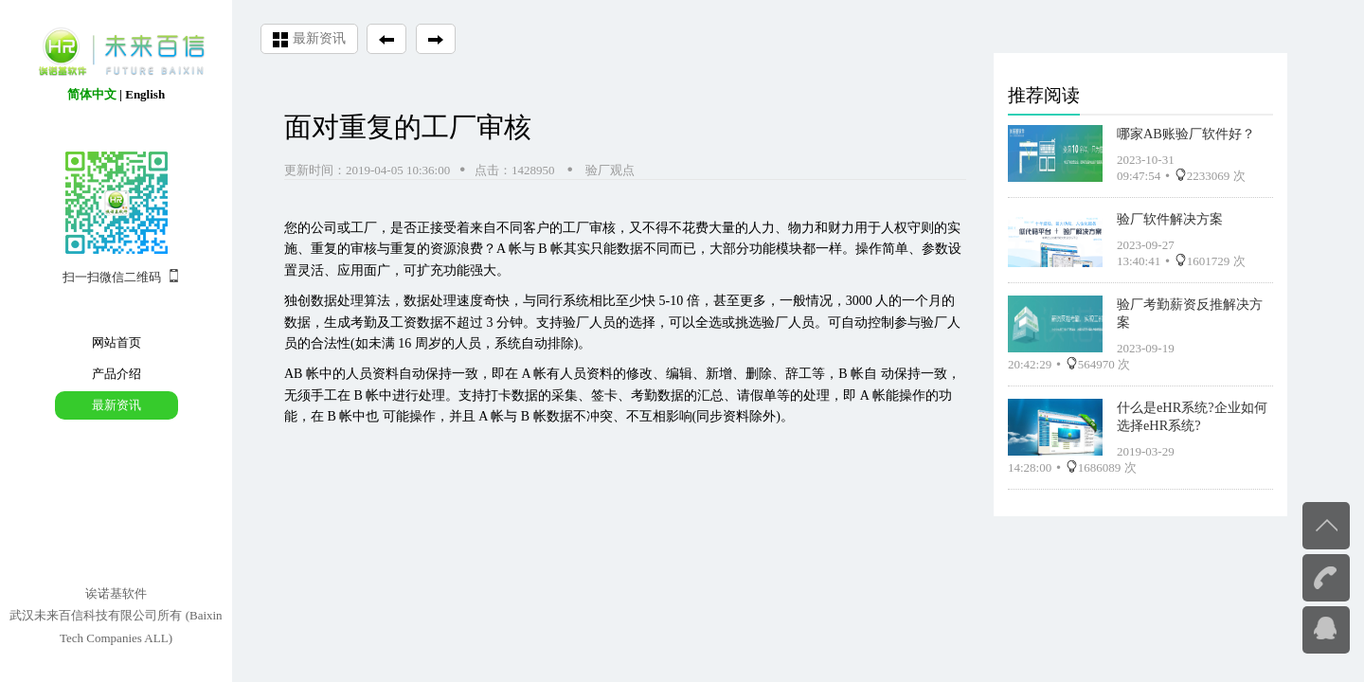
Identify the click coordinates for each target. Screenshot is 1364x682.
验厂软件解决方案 (1170, 218)
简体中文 (92, 94)
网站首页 (116, 342)
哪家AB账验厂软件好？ (1186, 133)
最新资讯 (116, 405)
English (145, 94)
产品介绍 (116, 374)
